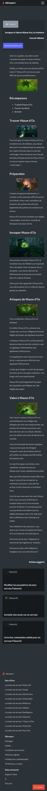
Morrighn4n (24, 542)
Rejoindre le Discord (13, 46)
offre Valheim (30, 548)
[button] (43, 3)
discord (34, 551)
